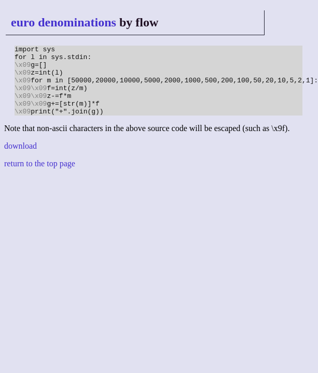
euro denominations (63, 22)
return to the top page (39, 177)
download (20, 159)
